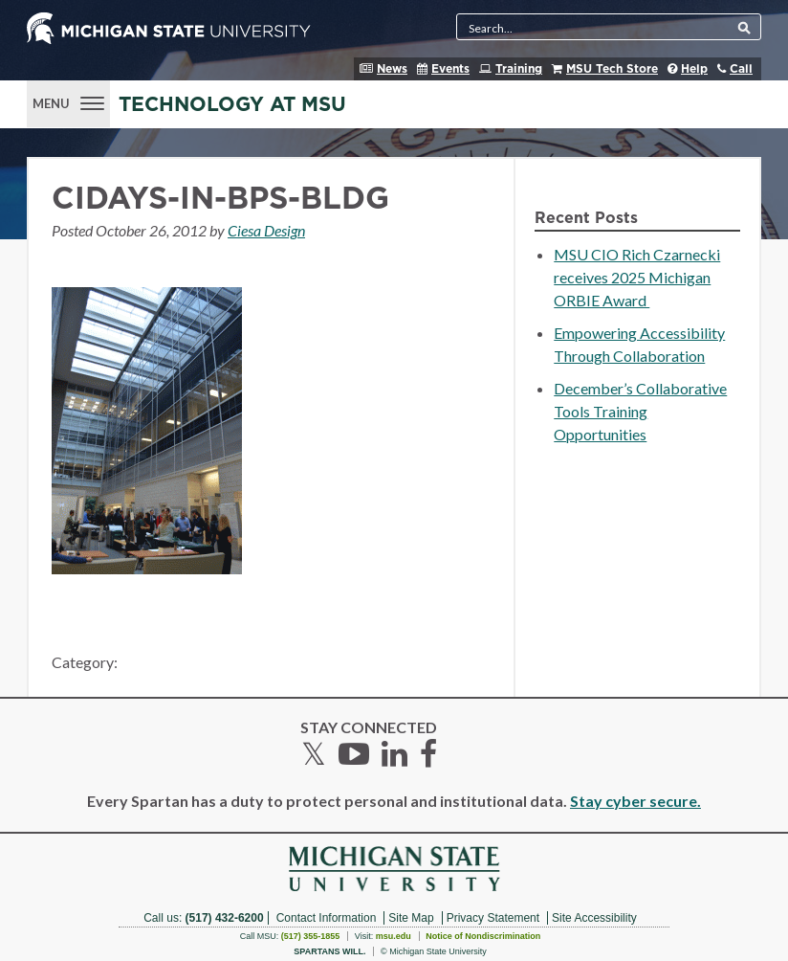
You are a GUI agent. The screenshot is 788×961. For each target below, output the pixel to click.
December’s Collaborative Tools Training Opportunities (640, 411)
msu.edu (393, 936)
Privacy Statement (493, 918)
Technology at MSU (232, 105)
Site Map (410, 918)
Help (694, 69)
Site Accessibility (594, 918)
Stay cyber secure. (635, 801)
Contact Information (326, 918)
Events (450, 69)
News (392, 69)
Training (518, 69)
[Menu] (68, 101)
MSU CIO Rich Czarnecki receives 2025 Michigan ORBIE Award (637, 277)
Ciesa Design (266, 230)
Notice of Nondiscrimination (483, 936)
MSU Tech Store (612, 69)
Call (741, 69)
